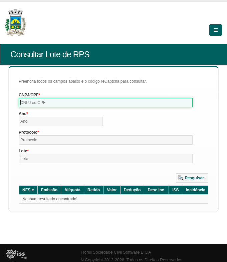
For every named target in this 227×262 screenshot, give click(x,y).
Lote (23, 151)
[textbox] (106, 102)
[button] (192, 178)
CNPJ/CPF (28, 95)
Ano (22, 113)
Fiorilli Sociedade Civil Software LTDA (116, 252)
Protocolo (28, 132)
